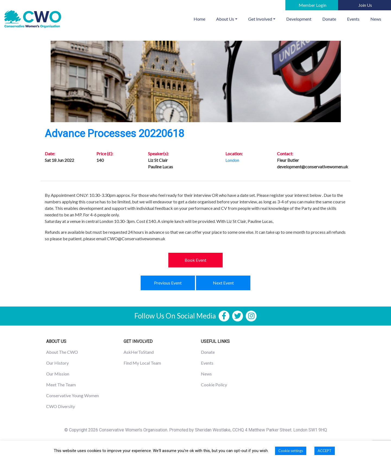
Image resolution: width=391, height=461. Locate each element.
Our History (57, 362)
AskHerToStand (139, 352)
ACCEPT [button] (325, 451)
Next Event (223, 282)
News (375, 18)
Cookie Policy (214, 384)
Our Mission (57, 373)
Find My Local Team (142, 362)
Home (202, 18)
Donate (329, 18)
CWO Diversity (60, 406)
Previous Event (168, 282)
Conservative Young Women (72, 395)
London (232, 160)
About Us (225, 18)
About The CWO (62, 352)
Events (353, 18)
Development (298, 18)
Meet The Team (61, 384)
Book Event (195, 260)
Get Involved (260, 18)
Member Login (312, 5)
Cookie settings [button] (290, 451)
